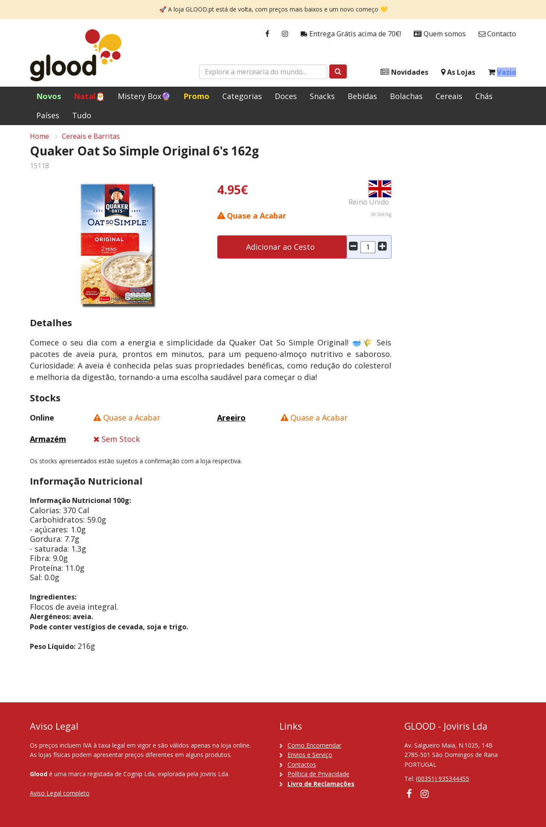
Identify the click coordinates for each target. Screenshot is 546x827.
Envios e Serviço (310, 755)
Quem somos (440, 34)
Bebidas (362, 96)
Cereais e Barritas (91, 139)
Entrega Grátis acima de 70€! (351, 34)
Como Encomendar (314, 745)
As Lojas (458, 72)
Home (39, 139)
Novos (48, 96)
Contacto (497, 34)
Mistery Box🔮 (144, 96)
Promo (196, 96)
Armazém (48, 442)
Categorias (242, 96)
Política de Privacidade (318, 774)
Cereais (449, 96)
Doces (286, 96)
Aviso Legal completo (60, 793)
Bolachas (406, 96)
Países (47, 115)
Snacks (322, 96)
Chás (484, 96)
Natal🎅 (89, 96)
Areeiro (231, 420)
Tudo (81, 115)
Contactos (302, 764)
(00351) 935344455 (442, 778)
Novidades (404, 72)
